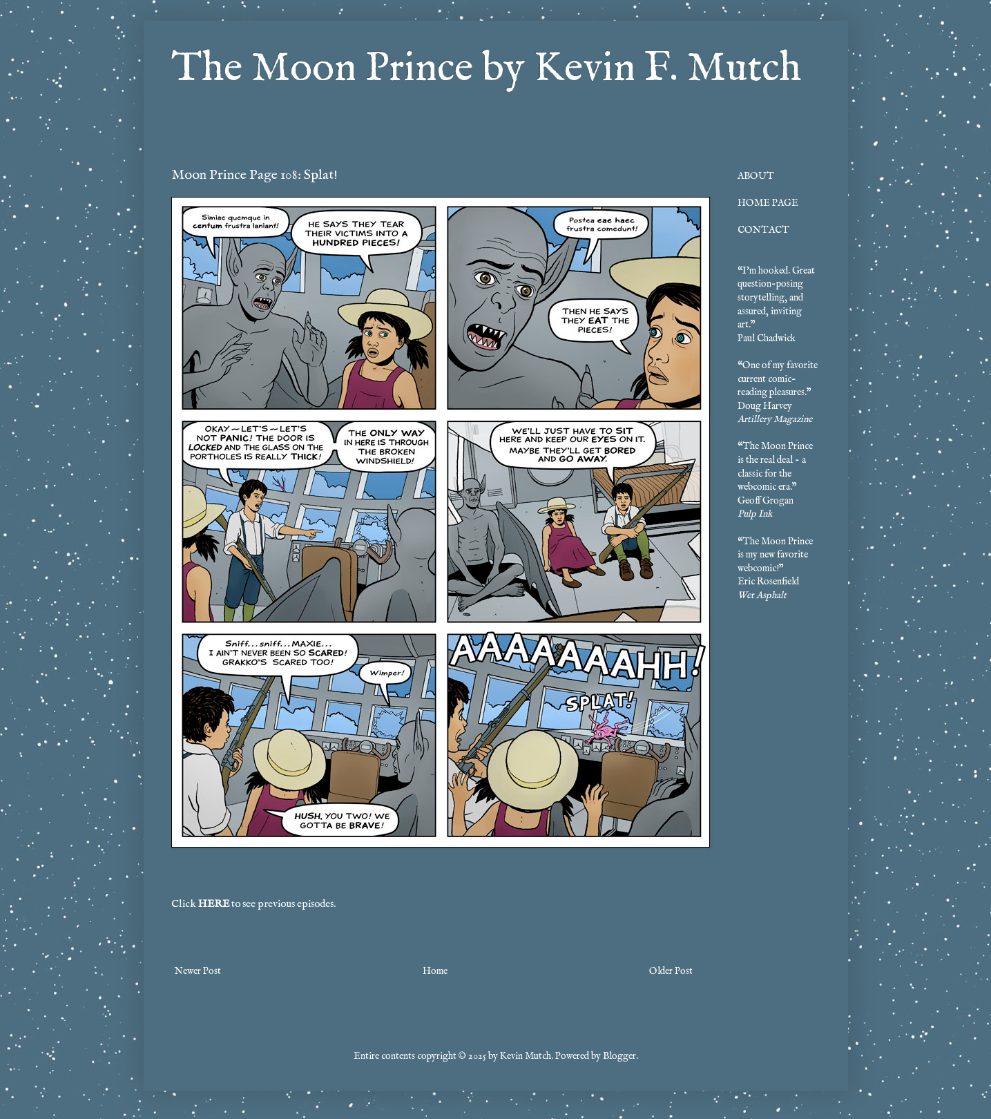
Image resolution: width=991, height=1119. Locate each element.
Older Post (671, 971)
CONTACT (763, 230)
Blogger (619, 1056)
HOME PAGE (768, 203)
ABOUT (756, 176)
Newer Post (198, 971)
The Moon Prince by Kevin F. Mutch (486, 69)
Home (435, 971)
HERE (213, 904)
